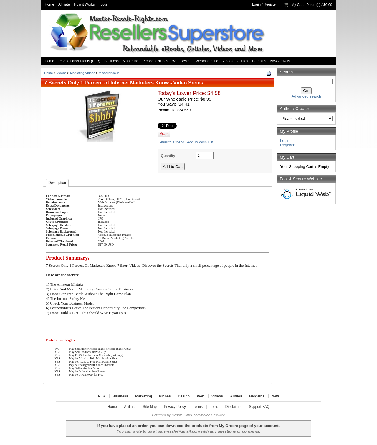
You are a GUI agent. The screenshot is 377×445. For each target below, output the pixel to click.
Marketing (130, 61)
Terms (198, 407)
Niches (165, 396)
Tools (103, 4)
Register (270, 4)
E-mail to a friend (171, 142)
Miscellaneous (109, 73)
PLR (101, 396)
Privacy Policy (175, 407)
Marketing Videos (82, 73)
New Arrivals (280, 61)
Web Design (181, 61)
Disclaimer (233, 407)
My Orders (228, 425)
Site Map (150, 407)
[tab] (57, 183)
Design (184, 396)
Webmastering (207, 61)
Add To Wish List (200, 142)
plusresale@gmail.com (179, 431)
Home (49, 4)
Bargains (259, 61)
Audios (242, 61)
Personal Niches (155, 61)
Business (111, 61)
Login (256, 4)
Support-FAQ (259, 407)
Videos (227, 61)
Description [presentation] (57, 183)
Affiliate (64, 4)
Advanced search (306, 96)
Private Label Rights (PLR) (79, 61)
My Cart (297, 5)
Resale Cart (181, 415)
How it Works (84, 4)
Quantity (168, 156)
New (275, 396)
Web (200, 396)
